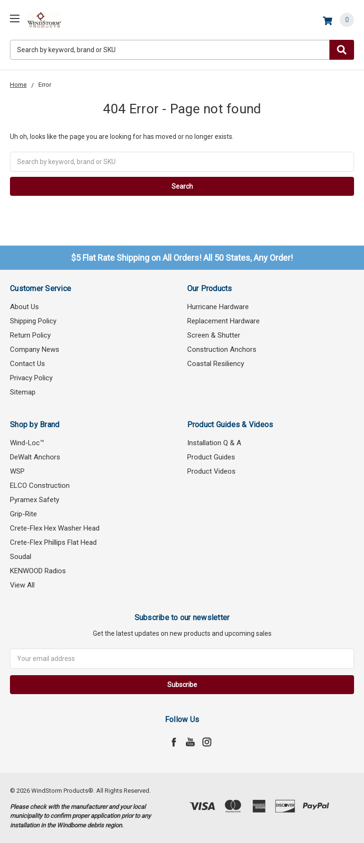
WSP (17, 471)
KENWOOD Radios (38, 571)
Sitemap (23, 392)
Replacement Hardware (223, 321)
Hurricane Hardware (218, 306)
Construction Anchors (221, 349)
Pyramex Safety (34, 499)
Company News (34, 349)
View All (22, 585)
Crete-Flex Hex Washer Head (55, 528)
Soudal (20, 556)
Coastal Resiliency (215, 363)
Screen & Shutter (213, 335)
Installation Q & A (214, 443)
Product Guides (211, 457)
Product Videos (211, 471)
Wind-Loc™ (27, 443)
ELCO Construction (40, 485)
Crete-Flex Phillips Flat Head (53, 542)
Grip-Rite (23, 514)
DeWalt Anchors (35, 457)
